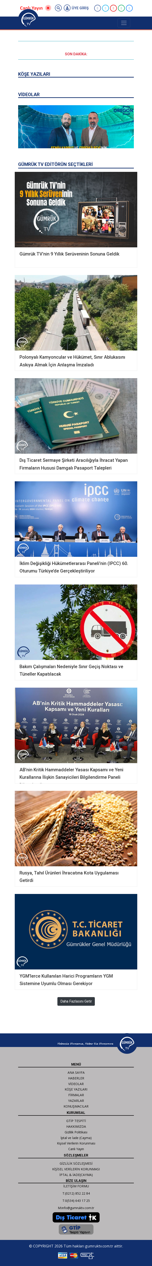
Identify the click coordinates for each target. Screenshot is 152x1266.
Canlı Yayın (76, 1149)
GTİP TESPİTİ (76, 1121)
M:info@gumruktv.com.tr (76, 1208)
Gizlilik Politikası (76, 1132)
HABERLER (76, 1078)
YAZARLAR (76, 1100)
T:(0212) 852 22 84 (76, 1193)
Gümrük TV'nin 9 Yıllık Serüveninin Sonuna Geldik (69, 254)
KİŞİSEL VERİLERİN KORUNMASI (76, 1169)
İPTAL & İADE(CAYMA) (76, 1175)
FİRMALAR (76, 1095)
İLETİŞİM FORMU (76, 1186)
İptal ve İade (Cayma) (76, 1138)
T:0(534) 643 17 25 (76, 1200)
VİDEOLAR (76, 1084)
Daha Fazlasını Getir (76, 1001)
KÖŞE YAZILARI (76, 1089)
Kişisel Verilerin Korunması (76, 1143)
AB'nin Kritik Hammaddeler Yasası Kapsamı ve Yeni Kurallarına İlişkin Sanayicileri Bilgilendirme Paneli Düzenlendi (71, 777)
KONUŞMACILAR (76, 1106)
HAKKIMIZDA (76, 1126)
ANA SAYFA (76, 1072)
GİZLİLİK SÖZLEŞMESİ (76, 1163)
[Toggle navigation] (124, 22)
